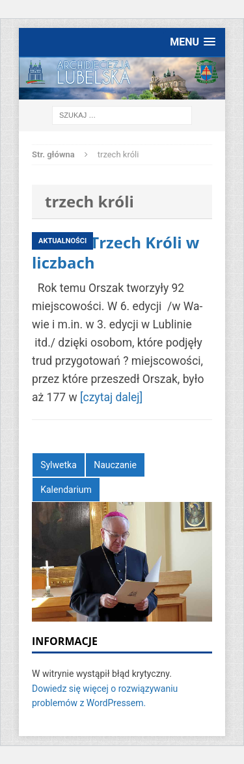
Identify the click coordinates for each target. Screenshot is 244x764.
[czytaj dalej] (111, 397)
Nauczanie (115, 465)
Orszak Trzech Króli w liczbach (115, 252)
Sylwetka (58, 465)
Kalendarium (66, 489)
